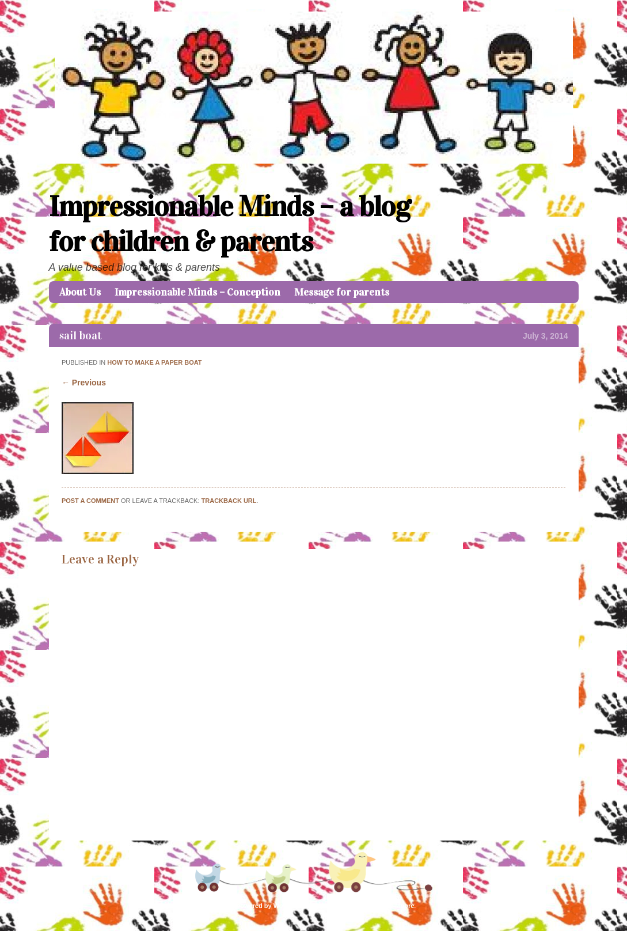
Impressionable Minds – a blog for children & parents (230, 224)
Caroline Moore (391, 905)
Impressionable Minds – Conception (197, 292)
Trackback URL (229, 500)
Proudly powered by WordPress (259, 905)
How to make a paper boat (154, 362)
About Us (80, 292)
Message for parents (341, 292)
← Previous (84, 382)
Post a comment (90, 500)
